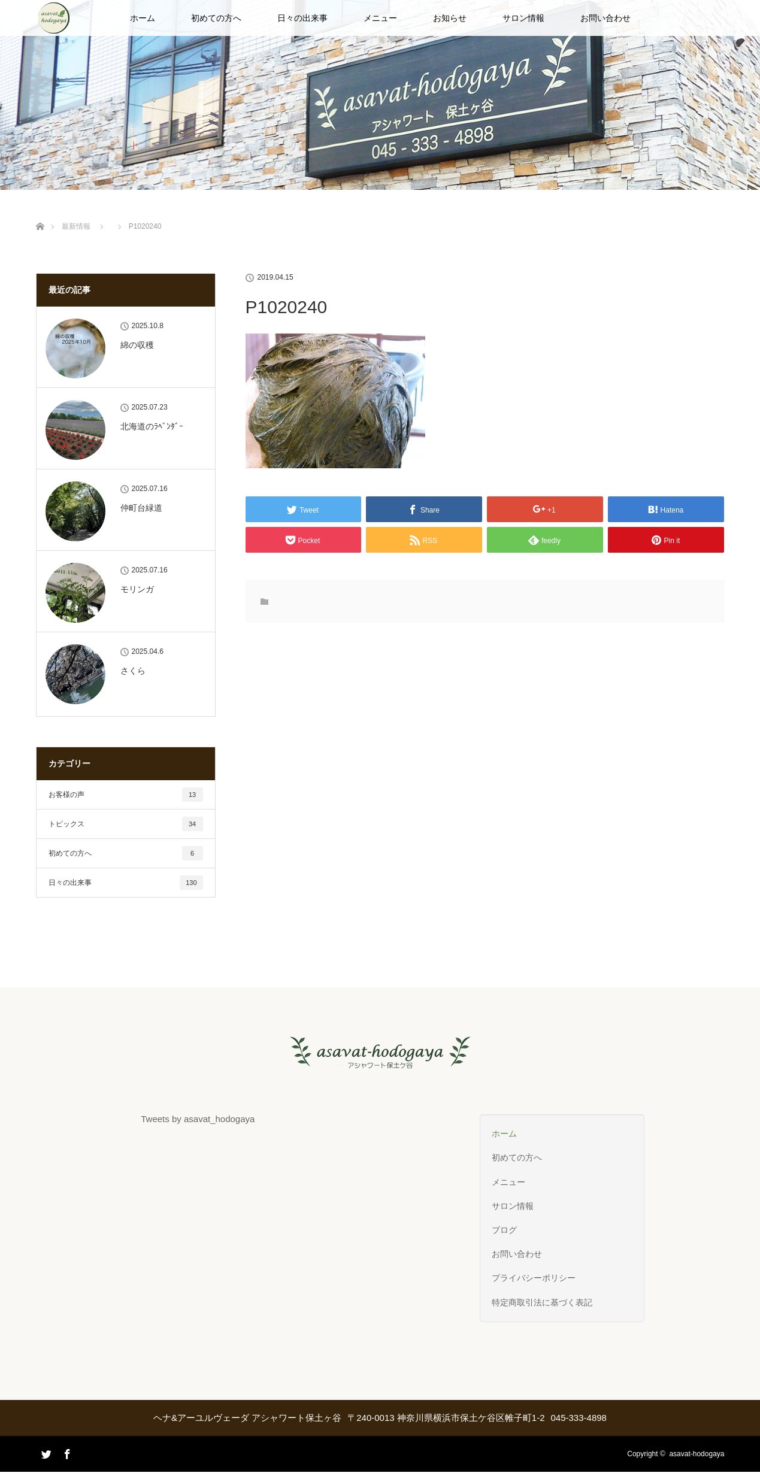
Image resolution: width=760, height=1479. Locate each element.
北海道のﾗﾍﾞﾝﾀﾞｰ (151, 426)
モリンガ (137, 589)
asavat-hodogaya (696, 1454)
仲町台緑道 (141, 508)
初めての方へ (216, 18)
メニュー (380, 18)
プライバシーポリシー (534, 1278)
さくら (133, 670)
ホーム (142, 18)
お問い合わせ (605, 18)
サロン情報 (523, 18)
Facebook (66, 1452)
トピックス (126, 824)
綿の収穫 (137, 345)
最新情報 (76, 226)
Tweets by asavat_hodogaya (198, 1118)
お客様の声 (126, 794)
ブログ (504, 1230)
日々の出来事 (302, 18)
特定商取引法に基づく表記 (542, 1302)
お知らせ (450, 18)
